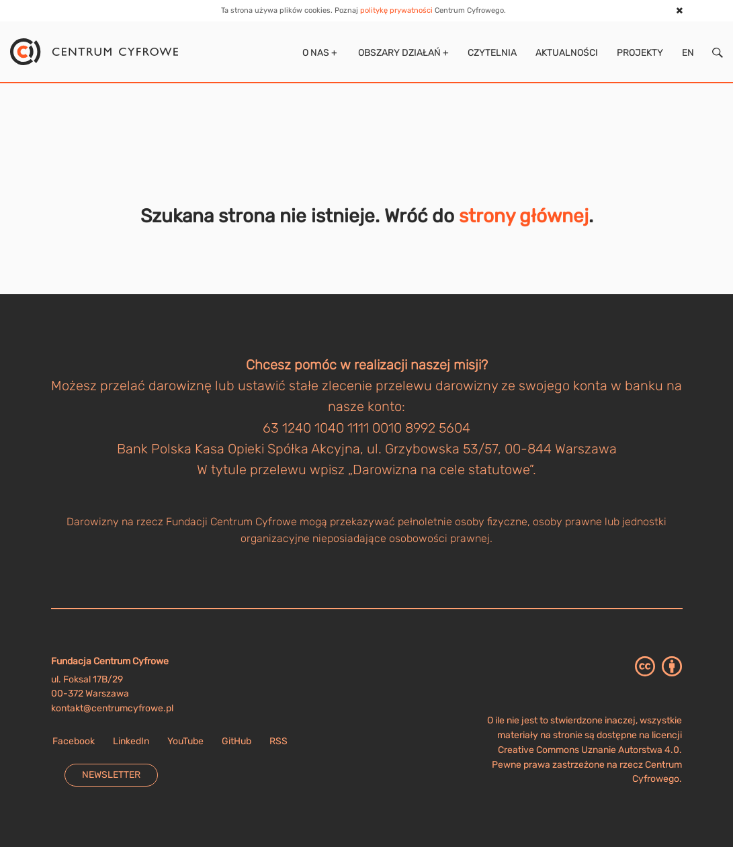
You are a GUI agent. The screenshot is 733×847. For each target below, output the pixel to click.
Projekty (640, 52)
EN (688, 52)
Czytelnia (492, 52)
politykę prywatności (396, 10)
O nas (318, 52)
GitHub (236, 741)
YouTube (185, 741)
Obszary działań (402, 52)
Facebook (73, 741)
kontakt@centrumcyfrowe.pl (112, 708)
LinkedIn (131, 741)
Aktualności (566, 52)
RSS (278, 741)
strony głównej (524, 216)
